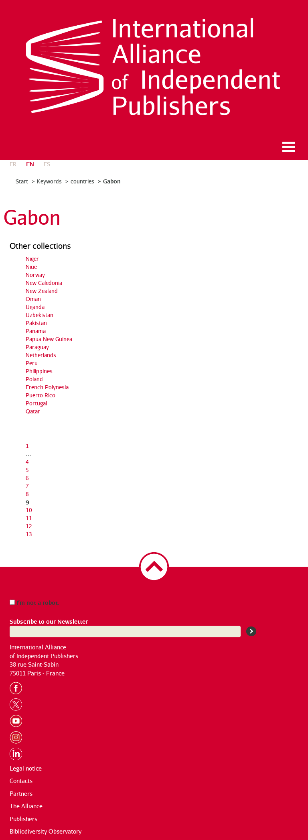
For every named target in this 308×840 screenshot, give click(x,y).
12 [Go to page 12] (29, 526)
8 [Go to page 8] (27, 493)
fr (13, 164)
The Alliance (26, 806)
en (30, 163)
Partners (21, 793)
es (47, 164)
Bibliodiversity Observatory (45, 831)
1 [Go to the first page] (27, 445)
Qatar (33, 411)
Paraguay (37, 347)
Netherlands (41, 355)
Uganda (35, 306)
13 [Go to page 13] (29, 534)
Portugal (36, 403)
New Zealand (42, 290)
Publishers (23, 819)
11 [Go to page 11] (29, 518)
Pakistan (36, 322)
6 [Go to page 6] (27, 477)
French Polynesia (47, 387)
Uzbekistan (39, 314)
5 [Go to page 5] (27, 469)
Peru (32, 363)
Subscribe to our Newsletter (49, 621)
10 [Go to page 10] (29, 509)
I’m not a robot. (34, 602)
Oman (33, 298)
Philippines (39, 371)
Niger (32, 258)
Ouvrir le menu (288, 147)
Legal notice (26, 768)
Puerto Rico (40, 395)
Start (22, 181)
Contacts (21, 781)
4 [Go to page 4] (27, 461)
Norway (35, 274)
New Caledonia (44, 282)
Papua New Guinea (49, 339)
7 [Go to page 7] (27, 485)
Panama (36, 330)
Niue (31, 266)
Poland (34, 379)
